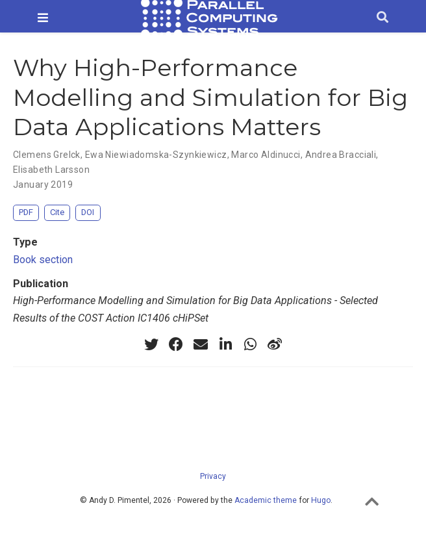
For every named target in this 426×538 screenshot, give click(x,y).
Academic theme (265, 500)
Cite (57, 212)
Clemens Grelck (47, 154)
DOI (87, 212)
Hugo (321, 500)
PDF (26, 212)
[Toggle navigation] (43, 18)
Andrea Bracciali (341, 154)
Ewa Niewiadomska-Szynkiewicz (156, 154)
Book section (43, 259)
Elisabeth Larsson (51, 169)
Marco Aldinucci (265, 154)
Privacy (213, 476)
